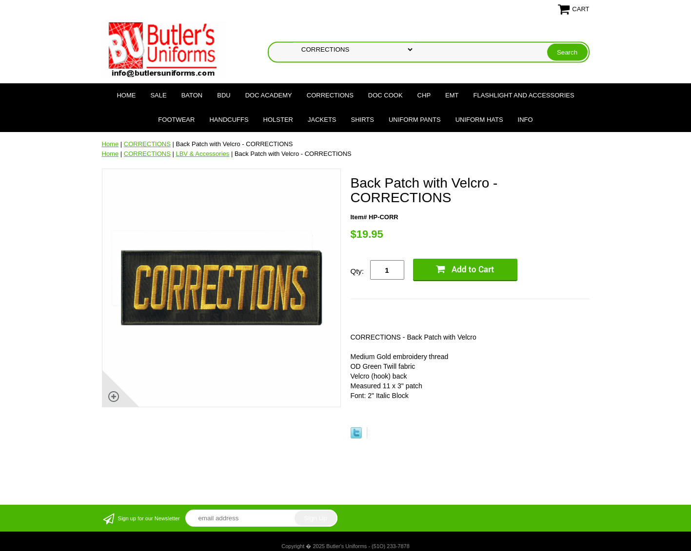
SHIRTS (362, 119)
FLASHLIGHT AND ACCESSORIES (524, 95)
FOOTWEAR (176, 119)
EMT (451, 95)
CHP (424, 95)
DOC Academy (268, 95)
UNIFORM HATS (479, 119)
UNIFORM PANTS (415, 119)
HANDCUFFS (228, 119)
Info (525, 119)
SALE (158, 95)
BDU (223, 95)
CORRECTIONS (330, 95)
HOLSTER (278, 119)
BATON (192, 95)
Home (126, 95)
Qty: (357, 271)
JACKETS (322, 119)
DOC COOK (385, 95)
